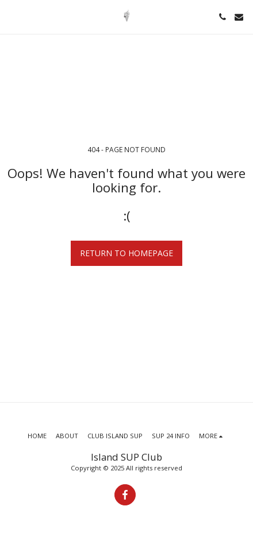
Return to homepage (126, 253)
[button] (12, 16)
